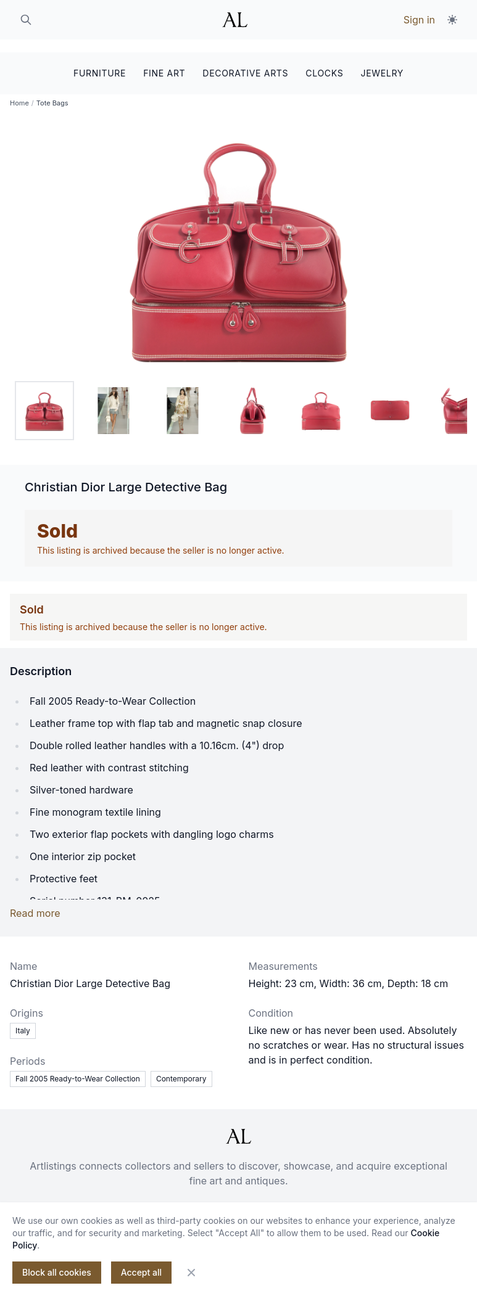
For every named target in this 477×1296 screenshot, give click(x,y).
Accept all (141, 1272)
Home (19, 92)
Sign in (419, 20)
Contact (156, 1200)
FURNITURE (99, 60)
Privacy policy (284, 1200)
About (109, 1200)
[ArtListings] (238, 1125)
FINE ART (164, 60)
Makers (350, 1200)
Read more (35, 902)
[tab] (44, 400)
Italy (22, 1020)
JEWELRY (382, 60)
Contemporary (181, 1068)
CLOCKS (324, 60)
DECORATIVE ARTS (245, 60)
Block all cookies (56, 1272)
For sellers (213, 1200)
